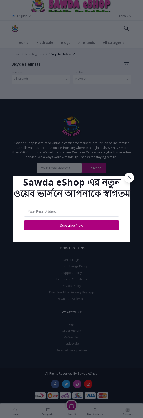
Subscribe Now (71, 225)
